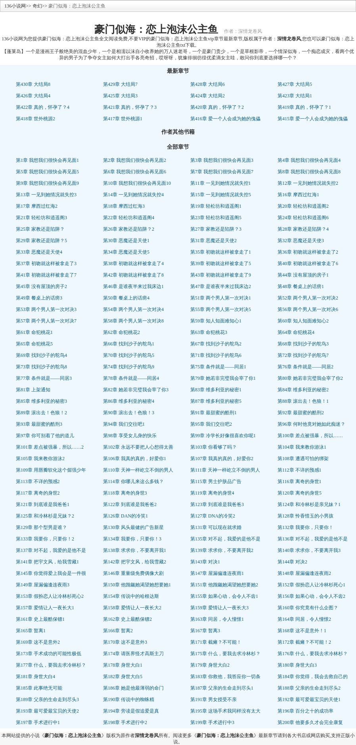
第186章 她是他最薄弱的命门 (133, 688)
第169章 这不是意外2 (38, 642)
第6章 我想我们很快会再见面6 (134, 171)
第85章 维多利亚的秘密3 (41, 401)
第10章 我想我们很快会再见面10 (137, 183)
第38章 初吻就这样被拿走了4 (133, 263)
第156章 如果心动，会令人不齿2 (311, 596)
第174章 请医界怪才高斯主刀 (133, 653)
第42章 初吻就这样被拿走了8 (133, 275)
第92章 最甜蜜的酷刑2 (301, 412)
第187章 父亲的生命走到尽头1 (221, 688)
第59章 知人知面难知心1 (215, 321)
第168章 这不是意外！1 (302, 630)
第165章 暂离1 (31, 630)
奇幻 (37, 6)
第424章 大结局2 (207, 96)
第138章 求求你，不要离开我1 (134, 550)
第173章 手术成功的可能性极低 (48, 653)
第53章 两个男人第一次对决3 (46, 309)
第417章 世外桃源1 (122, 118)
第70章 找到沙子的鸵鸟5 (128, 355)
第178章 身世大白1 (122, 665)
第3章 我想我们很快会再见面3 (221, 160)
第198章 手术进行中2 (125, 722)
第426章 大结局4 (33, 96)
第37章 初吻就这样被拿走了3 (46, 263)
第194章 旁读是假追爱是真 (131, 711)
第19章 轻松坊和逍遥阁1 (215, 206)
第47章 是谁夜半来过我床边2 (220, 286)
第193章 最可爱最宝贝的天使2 (47, 711)
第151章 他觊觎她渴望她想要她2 (224, 585)
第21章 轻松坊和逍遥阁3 (41, 217)
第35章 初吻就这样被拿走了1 (220, 252)
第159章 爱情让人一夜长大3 (219, 607)
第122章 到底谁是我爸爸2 (130, 504)
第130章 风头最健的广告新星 (133, 527)
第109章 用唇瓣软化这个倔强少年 (51, 470)
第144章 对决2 (292, 562)
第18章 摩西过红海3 (124, 206)
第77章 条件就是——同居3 (44, 378)
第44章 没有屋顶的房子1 (303, 275)
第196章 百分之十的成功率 (305, 711)
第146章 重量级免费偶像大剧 (133, 573)
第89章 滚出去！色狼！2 (41, 412)
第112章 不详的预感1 (300, 470)
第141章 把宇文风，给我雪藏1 (47, 562)
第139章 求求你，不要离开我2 (221, 550)
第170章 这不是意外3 (125, 642)
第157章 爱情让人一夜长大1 (45, 607)
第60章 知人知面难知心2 (303, 321)
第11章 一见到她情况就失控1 (220, 183)
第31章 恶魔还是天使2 (213, 240)
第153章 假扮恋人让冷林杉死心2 (50, 596)
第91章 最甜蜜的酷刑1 (213, 412)
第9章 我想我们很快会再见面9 (47, 183)
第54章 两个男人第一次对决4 (133, 309)
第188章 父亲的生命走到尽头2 (309, 688)
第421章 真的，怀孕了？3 (130, 107)
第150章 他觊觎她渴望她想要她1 (137, 585)
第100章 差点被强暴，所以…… (310, 435)
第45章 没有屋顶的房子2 (41, 286)
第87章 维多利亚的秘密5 (215, 401)
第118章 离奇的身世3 (125, 493)
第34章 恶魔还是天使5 (126, 252)
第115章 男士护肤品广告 (215, 481)
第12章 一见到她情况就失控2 (308, 183)
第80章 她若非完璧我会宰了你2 (310, 378)
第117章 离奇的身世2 (38, 493)
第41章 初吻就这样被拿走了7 (46, 275)
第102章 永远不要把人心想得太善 (138, 447)
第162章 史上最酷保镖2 (127, 619)
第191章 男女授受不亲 (213, 699)
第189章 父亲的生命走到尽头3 (47, 699)
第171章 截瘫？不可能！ (215, 642)
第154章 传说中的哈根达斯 (131, 596)
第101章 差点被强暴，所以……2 (50, 447)
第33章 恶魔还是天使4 (39, 252)
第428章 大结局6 (207, 84)
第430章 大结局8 (33, 84)
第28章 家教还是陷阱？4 (303, 229)
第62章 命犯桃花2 (121, 332)
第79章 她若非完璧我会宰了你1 (223, 378)
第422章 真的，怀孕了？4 (42, 107)
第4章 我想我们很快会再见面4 (309, 160)
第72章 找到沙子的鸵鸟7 (303, 355)
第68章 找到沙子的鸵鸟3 (303, 344)
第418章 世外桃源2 (35, 118)
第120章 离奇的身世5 (300, 493)
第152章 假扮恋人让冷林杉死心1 (311, 585)
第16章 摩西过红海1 (298, 194)
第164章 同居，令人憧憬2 (304, 619)
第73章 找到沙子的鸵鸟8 (41, 367)
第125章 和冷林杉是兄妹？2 (45, 516)
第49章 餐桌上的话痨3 (39, 298)
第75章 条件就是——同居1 (218, 367)
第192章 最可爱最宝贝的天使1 (309, 699)
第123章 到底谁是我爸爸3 (217, 504)
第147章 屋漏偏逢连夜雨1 (217, 573)
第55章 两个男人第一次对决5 (220, 309)
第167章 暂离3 (205, 630)
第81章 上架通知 (33, 389)
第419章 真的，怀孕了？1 (304, 107)
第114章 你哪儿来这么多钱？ (133, 481)
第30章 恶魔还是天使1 (126, 240)
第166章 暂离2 (118, 630)
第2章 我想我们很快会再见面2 (134, 160)
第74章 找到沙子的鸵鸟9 (128, 367)
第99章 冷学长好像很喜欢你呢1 (223, 435)
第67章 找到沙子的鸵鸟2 (215, 344)
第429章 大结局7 (120, 84)
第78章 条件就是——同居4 (131, 378)
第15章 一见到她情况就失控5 (220, 194)
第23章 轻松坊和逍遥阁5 (215, 217)
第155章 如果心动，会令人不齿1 (224, 596)
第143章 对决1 (205, 562)
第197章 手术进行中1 (38, 722)
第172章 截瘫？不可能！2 (304, 642)
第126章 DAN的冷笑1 (125, 516)
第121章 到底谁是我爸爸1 (42, 504)
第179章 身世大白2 (210, 665)
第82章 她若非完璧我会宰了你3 (135, 389)
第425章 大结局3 (120, 96)
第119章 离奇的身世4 (212, 493)
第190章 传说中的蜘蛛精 (128, 699)
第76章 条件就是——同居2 (305, 367)
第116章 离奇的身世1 (300, 481)
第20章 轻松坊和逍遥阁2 (303, 206)
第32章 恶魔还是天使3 (301, 240)
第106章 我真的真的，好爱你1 (134, 458)
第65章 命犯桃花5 (34, 344)
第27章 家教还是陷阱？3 (215, 229)
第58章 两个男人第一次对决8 (133, 321)
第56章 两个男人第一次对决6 (308, 309)
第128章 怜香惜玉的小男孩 (305, 516)
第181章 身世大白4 (35, 676)
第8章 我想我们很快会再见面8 (309, 171)
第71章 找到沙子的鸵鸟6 (215, 355)
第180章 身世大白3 (297, 665)
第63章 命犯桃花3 (208, 332)
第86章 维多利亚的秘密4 (128, 401)
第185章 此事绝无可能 (39, 688)
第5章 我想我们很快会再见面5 (47, 171)
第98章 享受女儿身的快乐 (130, 435)
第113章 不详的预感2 (38, 481)
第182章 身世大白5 (122, 676)
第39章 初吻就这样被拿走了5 (220, 263)
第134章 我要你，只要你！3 (132, 539)
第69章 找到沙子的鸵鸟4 (41, 355)
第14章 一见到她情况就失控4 (133, 194)
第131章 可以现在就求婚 (215, 527)
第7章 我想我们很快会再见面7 (221, 171)
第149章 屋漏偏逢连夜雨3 (42, 585)
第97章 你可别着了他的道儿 (45, 435)
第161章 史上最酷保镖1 (40, 619)
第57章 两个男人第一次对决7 (46, 321)
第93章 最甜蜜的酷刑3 (39, 424)
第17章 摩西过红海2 (36, 206)
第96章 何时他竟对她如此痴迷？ (311, 424)
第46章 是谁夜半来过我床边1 (133, 286)
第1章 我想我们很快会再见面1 (47, 160)
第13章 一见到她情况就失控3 (46, 194)
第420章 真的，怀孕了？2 (217, 107)
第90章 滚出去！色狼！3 (128, 412)
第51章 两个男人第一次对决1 (220, 298)
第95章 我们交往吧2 (211, 424)
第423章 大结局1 (295, 96)
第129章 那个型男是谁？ (41, 527)
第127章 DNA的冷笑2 (212, 516)
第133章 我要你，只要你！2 (45, 539)
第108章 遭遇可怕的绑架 (303, 458)
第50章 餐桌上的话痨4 (126, 298)
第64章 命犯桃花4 (296, 332)
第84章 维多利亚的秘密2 (303, 389)
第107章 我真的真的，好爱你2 (221, 458)
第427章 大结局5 (295, 84)
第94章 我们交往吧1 (124, 424)
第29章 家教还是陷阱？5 (41, 240)
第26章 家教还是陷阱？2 (128, 229)
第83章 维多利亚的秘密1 (215, 389)
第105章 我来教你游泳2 (40, 458)
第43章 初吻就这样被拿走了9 (220, 275)
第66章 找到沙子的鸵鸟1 (128, 344)
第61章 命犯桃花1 (34, 332)
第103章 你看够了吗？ (213, 447)
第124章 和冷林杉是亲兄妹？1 (309, 504)
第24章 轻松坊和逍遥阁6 (303, 217)
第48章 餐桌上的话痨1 (301, 286)
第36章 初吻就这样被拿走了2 (308, 252)
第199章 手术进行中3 (212, 722)
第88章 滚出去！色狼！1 (303, 401)
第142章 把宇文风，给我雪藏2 (134, 562)
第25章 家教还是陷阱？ (40, 229)
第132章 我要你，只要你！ (305, 527)
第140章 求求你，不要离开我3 (309, 550)
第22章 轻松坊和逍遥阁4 (128, 217)
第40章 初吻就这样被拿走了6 (308, 263)
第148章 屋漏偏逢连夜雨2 (304, 573)
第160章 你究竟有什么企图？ (308, 607)
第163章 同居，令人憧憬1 (217, 619)
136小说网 (15, 6)
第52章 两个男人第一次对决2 (308, 298)
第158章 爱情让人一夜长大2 (132, 607)
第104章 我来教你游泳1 (302, 447)
